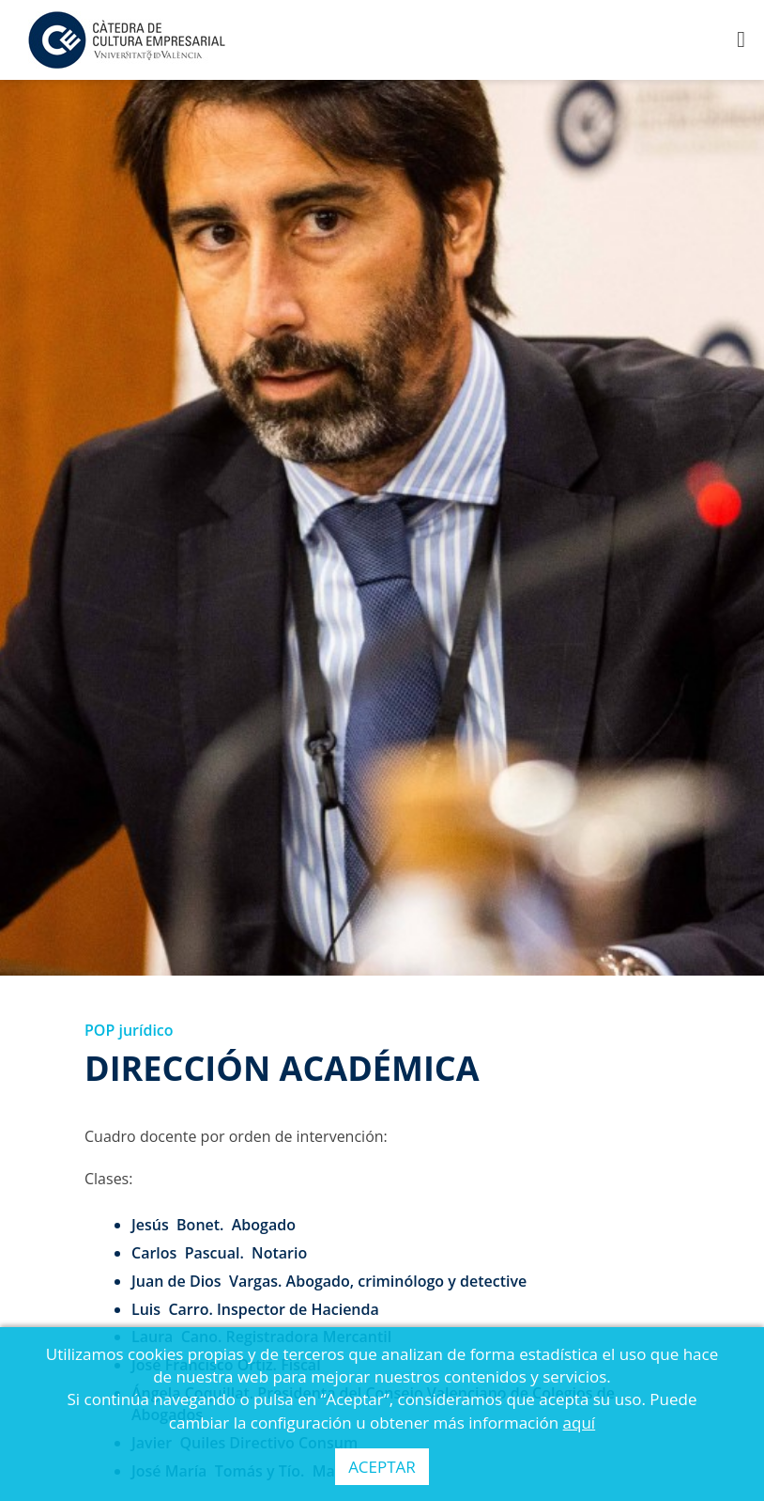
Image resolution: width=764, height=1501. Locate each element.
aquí (579, 1422)
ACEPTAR (382, 1467)
